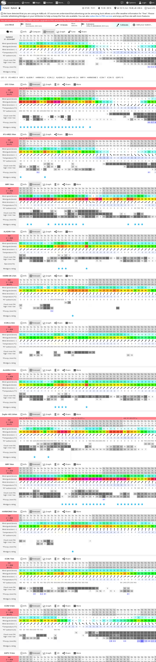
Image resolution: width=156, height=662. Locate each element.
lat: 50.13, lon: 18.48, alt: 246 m (128, 8)
